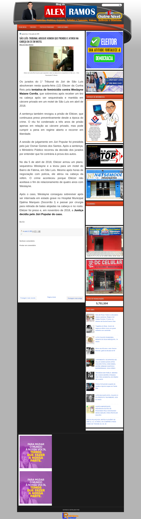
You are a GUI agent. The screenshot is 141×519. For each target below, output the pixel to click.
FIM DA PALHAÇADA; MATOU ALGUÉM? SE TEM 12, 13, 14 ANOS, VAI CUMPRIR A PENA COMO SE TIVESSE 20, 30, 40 (101, 422)
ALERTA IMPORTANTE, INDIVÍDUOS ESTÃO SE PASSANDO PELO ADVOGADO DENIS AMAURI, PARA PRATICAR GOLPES (106, 411)
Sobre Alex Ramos (63, 27)
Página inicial (23, 27)
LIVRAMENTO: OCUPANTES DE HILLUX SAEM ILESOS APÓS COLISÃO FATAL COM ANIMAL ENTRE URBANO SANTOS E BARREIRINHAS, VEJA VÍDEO (106, 364)
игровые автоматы (27, 1)
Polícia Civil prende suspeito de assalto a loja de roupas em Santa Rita (106, 386)
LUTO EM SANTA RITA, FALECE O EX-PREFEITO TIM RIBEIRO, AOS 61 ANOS (106, 397)
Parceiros (33, 27)
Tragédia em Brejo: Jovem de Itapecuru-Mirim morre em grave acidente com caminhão (105, 328)
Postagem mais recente (27, 298)
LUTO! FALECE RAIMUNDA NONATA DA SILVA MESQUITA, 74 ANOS (106, 339)
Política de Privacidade (47, 27)
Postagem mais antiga (75, 298)
